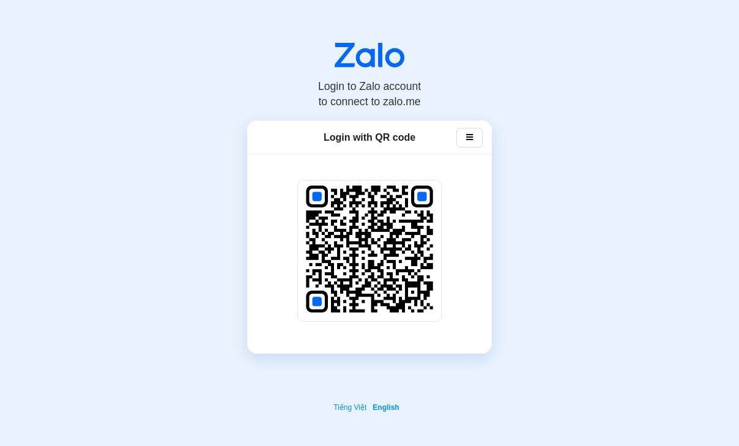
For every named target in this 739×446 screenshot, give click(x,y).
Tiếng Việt (349, 407)
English (386, 407)
